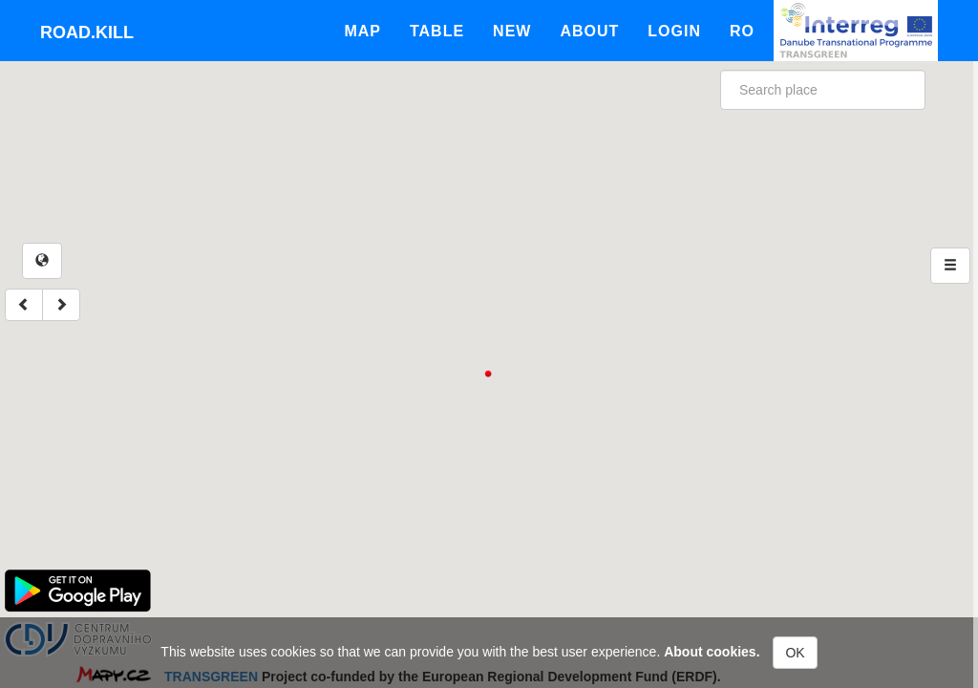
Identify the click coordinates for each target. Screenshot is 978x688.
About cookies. (711, 651)
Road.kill (87, 32)
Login (674, 31)
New (512, 31)
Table (437, 31)
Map (362, 31)
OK (794, 652)
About (589, 31)
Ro (742, 31)
